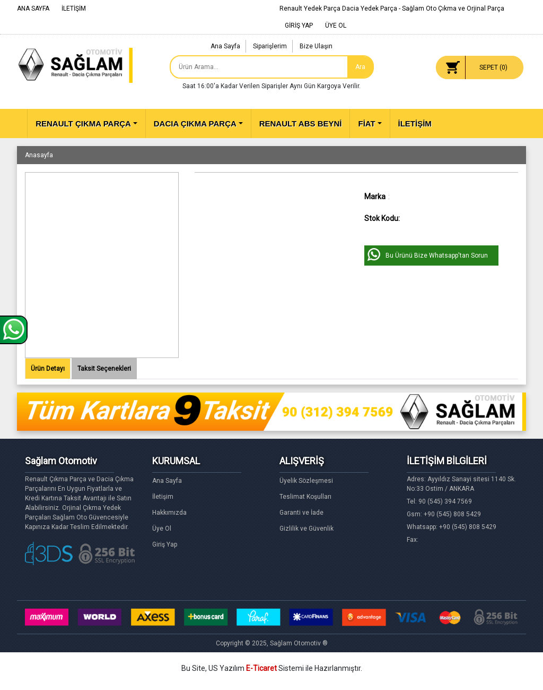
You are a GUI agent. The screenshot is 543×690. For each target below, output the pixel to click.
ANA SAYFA (33, 8)
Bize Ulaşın (316, 46)
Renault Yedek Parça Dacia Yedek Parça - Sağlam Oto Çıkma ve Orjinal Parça (391, 8)
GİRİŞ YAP (299, 25)
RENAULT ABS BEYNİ (300, 123)
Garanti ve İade (301, 512)
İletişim (162, 496)
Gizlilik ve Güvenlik (306, 528)
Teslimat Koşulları (305, 496)
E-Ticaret (261, 668)
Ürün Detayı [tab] (48, 368)
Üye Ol (161, 528)
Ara (360, 67)
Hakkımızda (169, 512)
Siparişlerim (270, 46)
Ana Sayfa (225, 46)
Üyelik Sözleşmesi (306, 480)
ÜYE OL (335, 25)
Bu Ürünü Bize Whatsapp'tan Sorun (437, 255)
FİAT (366, 123)
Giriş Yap (164, 544)
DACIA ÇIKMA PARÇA (195, 123)
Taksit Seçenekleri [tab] (104, 368)
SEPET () (493, 67)
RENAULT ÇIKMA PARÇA (83, 123)
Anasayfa (39, 155)
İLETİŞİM (74, 8)
